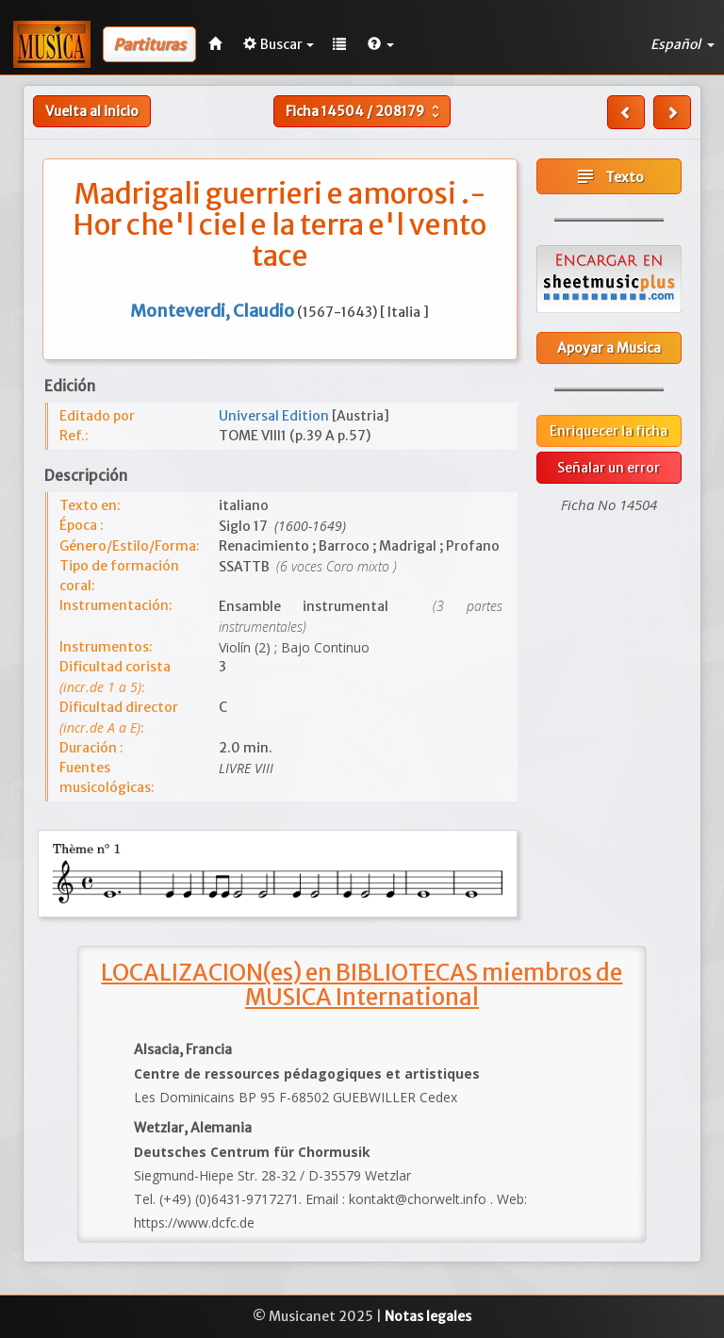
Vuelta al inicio (92, 111)
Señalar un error (608, 467)
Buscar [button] (278, 44)
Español (682, 44)
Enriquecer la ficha (608, 430)
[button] (380, 44)
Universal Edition (275, 415)
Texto (609, 176)
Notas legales (428, 1316)
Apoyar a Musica (609, 347)
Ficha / (365, 111)
